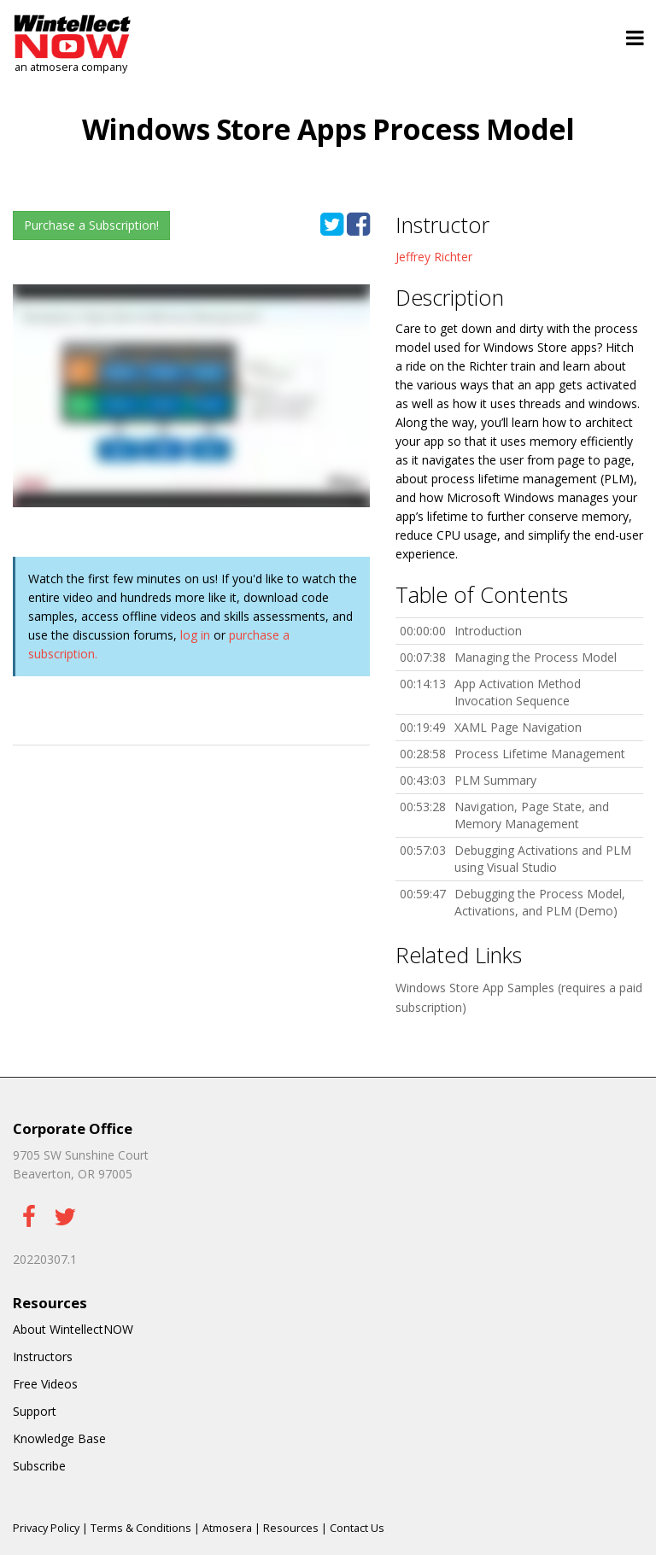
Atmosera (227, 1528)
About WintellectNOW (73, 1329)
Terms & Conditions (141, 1528)
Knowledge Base (59, 1438)
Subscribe (39, 1466)
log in (195, 635)
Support (34, 1411)
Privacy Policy (46, 1528)
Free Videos (45, 1384)
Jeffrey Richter (433, 256)
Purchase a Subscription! (91, 225)
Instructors (43, 1356)
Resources (291, 1528)
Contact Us (357, 1528)
